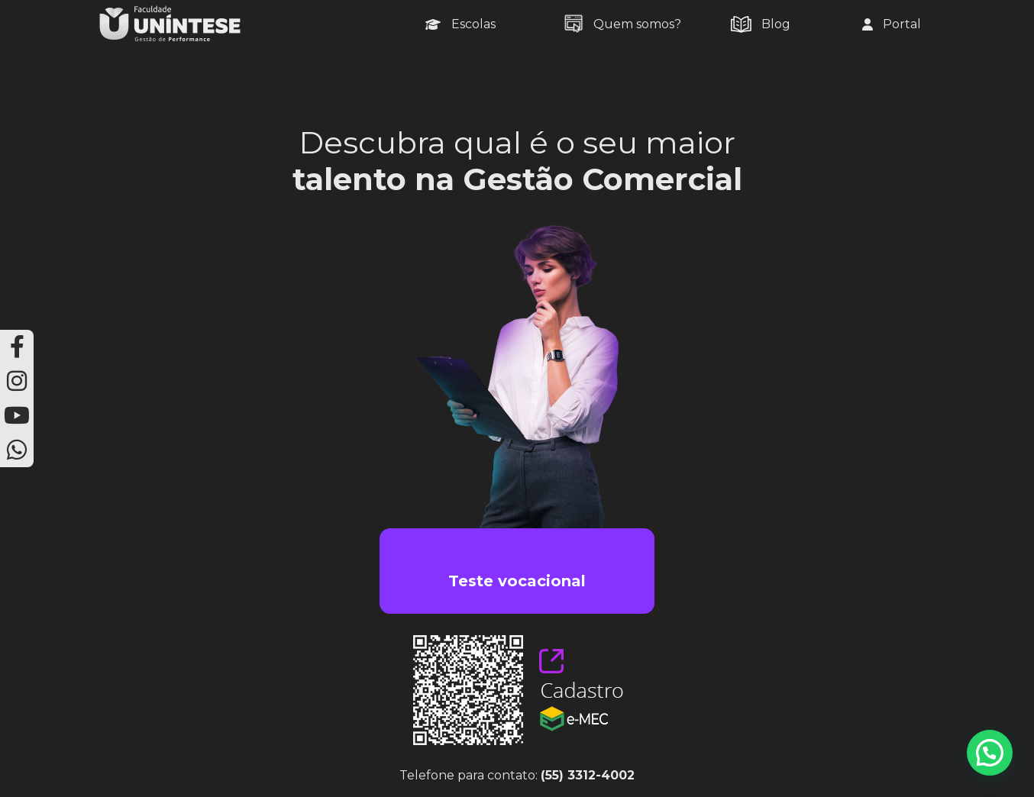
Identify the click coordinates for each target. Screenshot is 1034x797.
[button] (990, 753)
